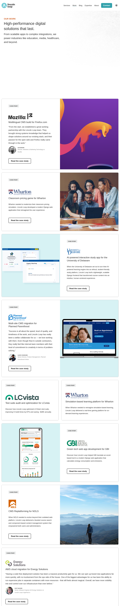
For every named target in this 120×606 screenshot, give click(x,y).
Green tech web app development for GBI (88, 449)
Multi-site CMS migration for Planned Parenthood (22, 325)
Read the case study (20, 161)
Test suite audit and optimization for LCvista (27, 403)
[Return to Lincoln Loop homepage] (8, 5)
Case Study (14, 106)
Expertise (88, 5)
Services (67, 5)
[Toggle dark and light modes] (116, 5)
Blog (80, 5)
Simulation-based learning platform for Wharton (89, 401)
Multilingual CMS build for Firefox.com (27, 122)
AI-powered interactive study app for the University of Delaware (87, 259)
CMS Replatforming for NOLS (23, 511)
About (96, 5)
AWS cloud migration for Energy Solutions (26, 569)
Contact (106, 5)
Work (74, 5)
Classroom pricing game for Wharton (27, 198)
